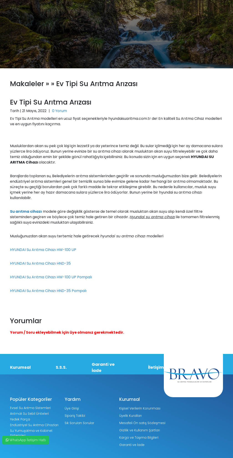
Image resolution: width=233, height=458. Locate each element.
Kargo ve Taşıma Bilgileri (138, 437)
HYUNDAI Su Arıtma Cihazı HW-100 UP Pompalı (51, 277)
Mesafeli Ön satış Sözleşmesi (142, 423)
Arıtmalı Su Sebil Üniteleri (29, 413)
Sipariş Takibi (75, 415)
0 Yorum (59, 110)
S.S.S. (61, 367)
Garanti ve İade (103, 367)
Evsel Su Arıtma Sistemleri (30, 408)
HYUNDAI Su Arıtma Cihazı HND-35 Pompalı (48, 290)
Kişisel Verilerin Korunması (139, 408)
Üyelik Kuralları (130, 415)
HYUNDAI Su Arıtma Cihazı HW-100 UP (43, 249)
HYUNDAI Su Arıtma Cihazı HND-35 (40, 263)
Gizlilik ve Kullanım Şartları (139, 430)
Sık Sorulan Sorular (79, 423)
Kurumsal (20, 367)
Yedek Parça (20, 419)
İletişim (156, 367)
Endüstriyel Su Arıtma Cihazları (34, 425)
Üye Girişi (72, 408)
